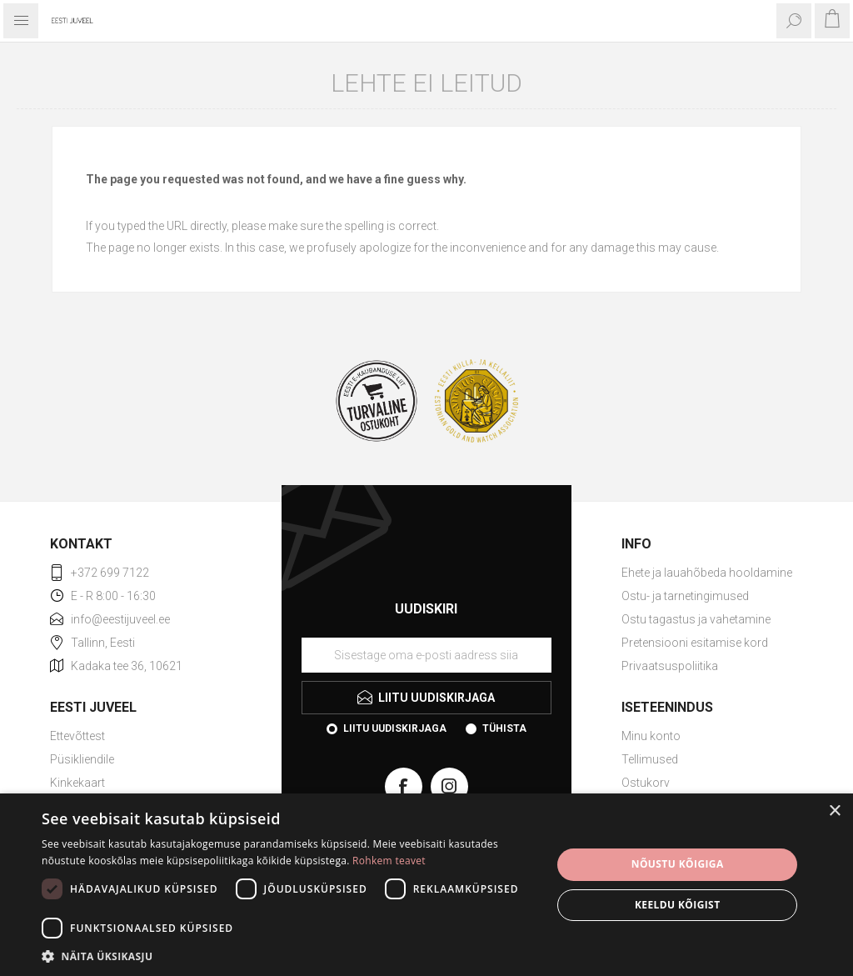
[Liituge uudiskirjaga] (426, 655)
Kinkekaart (77, 782)
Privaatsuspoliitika (669, 666)
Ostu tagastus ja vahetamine (696, 619)
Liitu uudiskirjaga (394, 728)
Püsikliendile (82, 759)
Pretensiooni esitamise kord (694, 642)
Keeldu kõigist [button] (678, 905)
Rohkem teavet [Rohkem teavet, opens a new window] (389, 860)
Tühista (504, 728)
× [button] (834, 811)
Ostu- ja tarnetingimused (685, 596)
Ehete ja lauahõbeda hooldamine (706, 572)
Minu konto (651, 736)
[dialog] (426, 884)
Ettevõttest (77, 736)
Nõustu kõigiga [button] (677, 864)
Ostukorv (645, 782)
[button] (289, 955)
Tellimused (649, 759)
